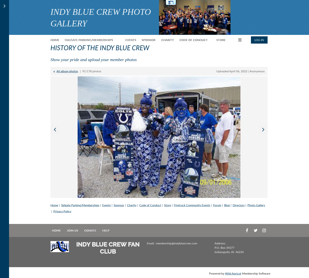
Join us (72, 230)
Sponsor (119, 205)
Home (54, 205)
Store (167, 205)
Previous (54, 129)
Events (106, 205)
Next (263, 129)
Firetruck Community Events (192, 205)
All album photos (67, 71)
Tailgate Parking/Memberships (80, 205)
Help (105, 230)
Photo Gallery (256, 205)
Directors (239, 205)
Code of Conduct (150, 205)
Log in (259, 40)
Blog (227, 205)
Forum (217, 205)
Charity (131, 205)
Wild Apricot (233, 273)
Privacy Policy (62, 211)
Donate (90, 230)
